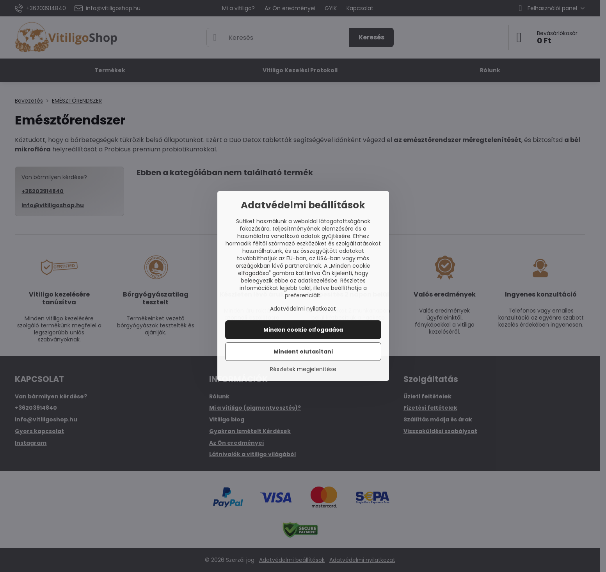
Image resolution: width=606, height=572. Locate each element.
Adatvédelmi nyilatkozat (303, 309)
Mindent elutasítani (303, 351)
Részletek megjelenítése (303, 369)
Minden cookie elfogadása (303, 330)
